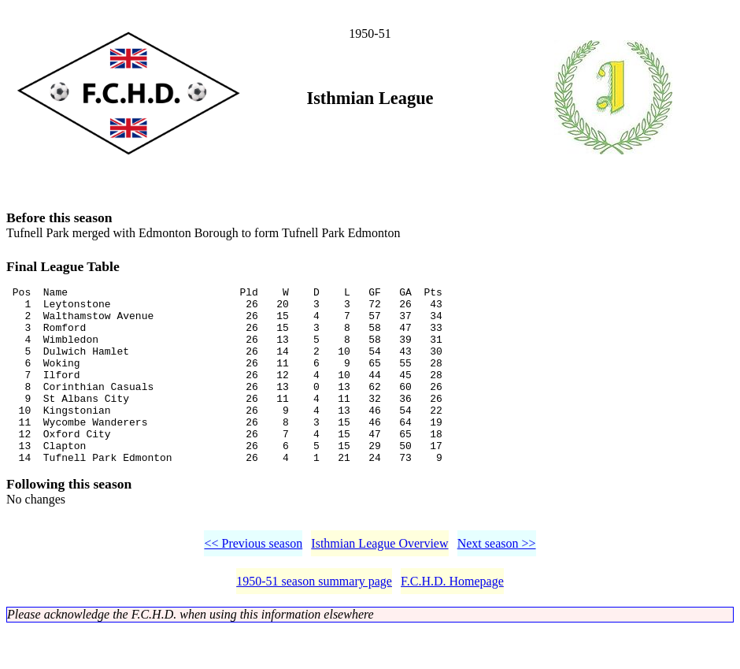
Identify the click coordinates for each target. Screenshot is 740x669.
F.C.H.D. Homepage (452, 621)
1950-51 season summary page (314, 621)
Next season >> (496, 583)
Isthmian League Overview (379, 583)
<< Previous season (253, 583)
